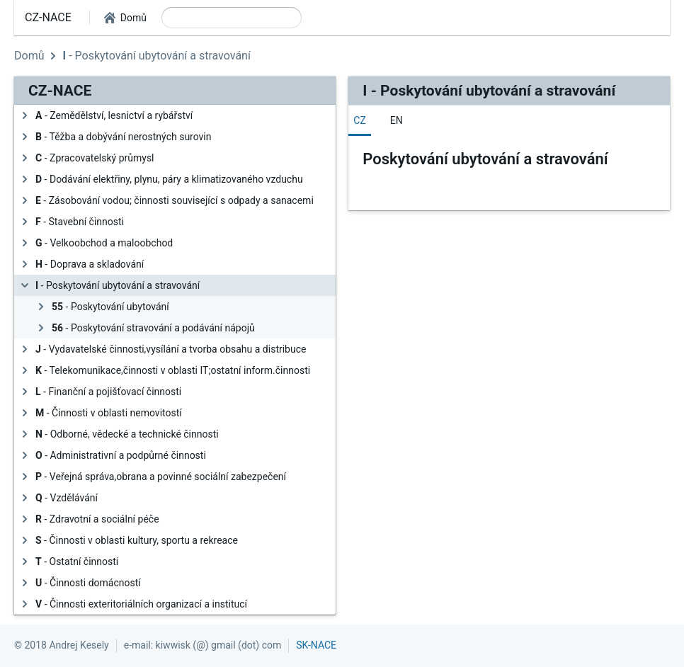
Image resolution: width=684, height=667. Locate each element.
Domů (29, 55)
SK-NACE (316, 645)
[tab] (359, 120)
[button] (125, 17)
